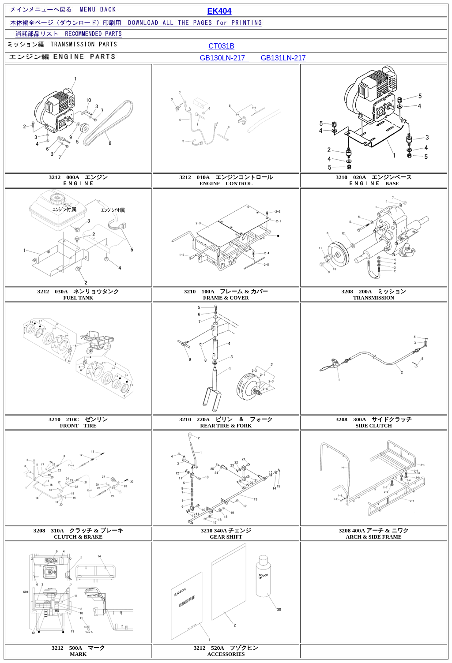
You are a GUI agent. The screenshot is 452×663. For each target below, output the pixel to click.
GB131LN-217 (283, 58)
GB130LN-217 (224, 58)
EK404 (219, 11)
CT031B (221, 46)
